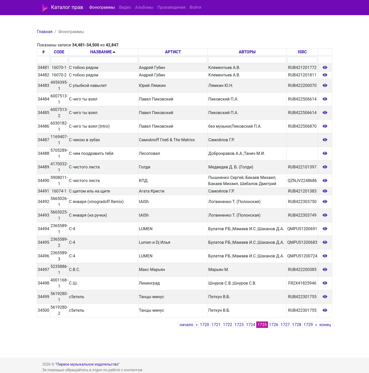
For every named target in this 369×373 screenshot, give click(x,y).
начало (186, 324)
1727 (285, 324)
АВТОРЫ (247, 51)
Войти (195, 7)
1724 (250, 324)
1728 (296, 324)
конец (325, 324)
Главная (45, 31)
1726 (273, 324)
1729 (308, 324)
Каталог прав (62, 8)
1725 (262, 324)
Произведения (171, 7)
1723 (239, 324)
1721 (216, 324)
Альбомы (144, 7)
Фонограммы (102, 7)
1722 (227, 324)
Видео (125, 7)
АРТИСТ (173, 51)
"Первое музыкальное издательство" (87, 364)
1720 (204, 324)
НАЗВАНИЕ (101, 51)
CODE (59, 51)
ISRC (302, 51)
